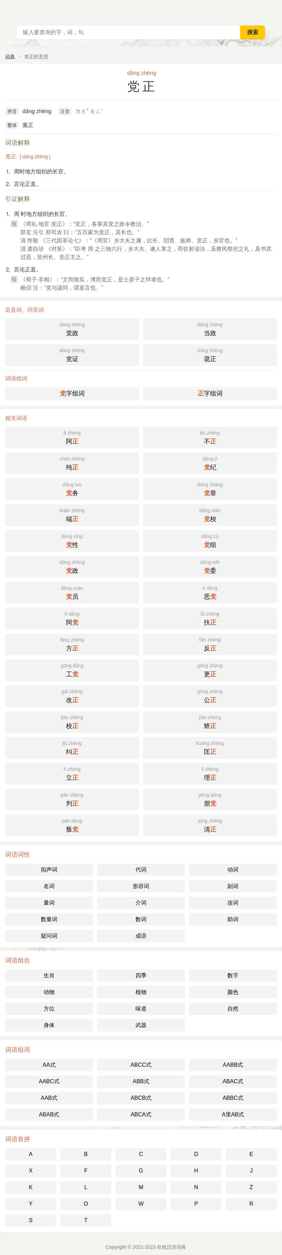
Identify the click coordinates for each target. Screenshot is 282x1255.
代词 (141, 870)
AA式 (49, 1065)
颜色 (232, 992)
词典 (10, 56)
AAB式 (49, 1098)
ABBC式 (233, 1098)
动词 (232, 870)
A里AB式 (233, 1114)
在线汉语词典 (171, 1247)
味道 (141, 1009)
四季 (141, 975)
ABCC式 (141, 1065)
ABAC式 (233, 1081)
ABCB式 (141, 1098)
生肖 (49, 975)
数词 (141, 919)
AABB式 (233, 1065)
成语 (141, 936)
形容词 (141, 886)
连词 (232, 903)
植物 (141, 992)
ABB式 (141, 1081)
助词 (232, 919)
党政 (72, 328)
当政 (209, 328)
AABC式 (49, 1081)
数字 (232, 975)
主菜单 (272, 10)
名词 (49, 886)
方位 (49, 1009)
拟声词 (49, 870)
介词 (141, 903)
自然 (232, 1009)
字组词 (72, 393)
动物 (49, 992)
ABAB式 (49, 1114)
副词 (232, 886)
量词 (49, 903)
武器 (141, 1025)
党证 (72, 354)
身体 (49, 1025)
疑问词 (49, 936)
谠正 (209, 354)
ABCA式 (141, 1114)
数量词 (49, 919)
